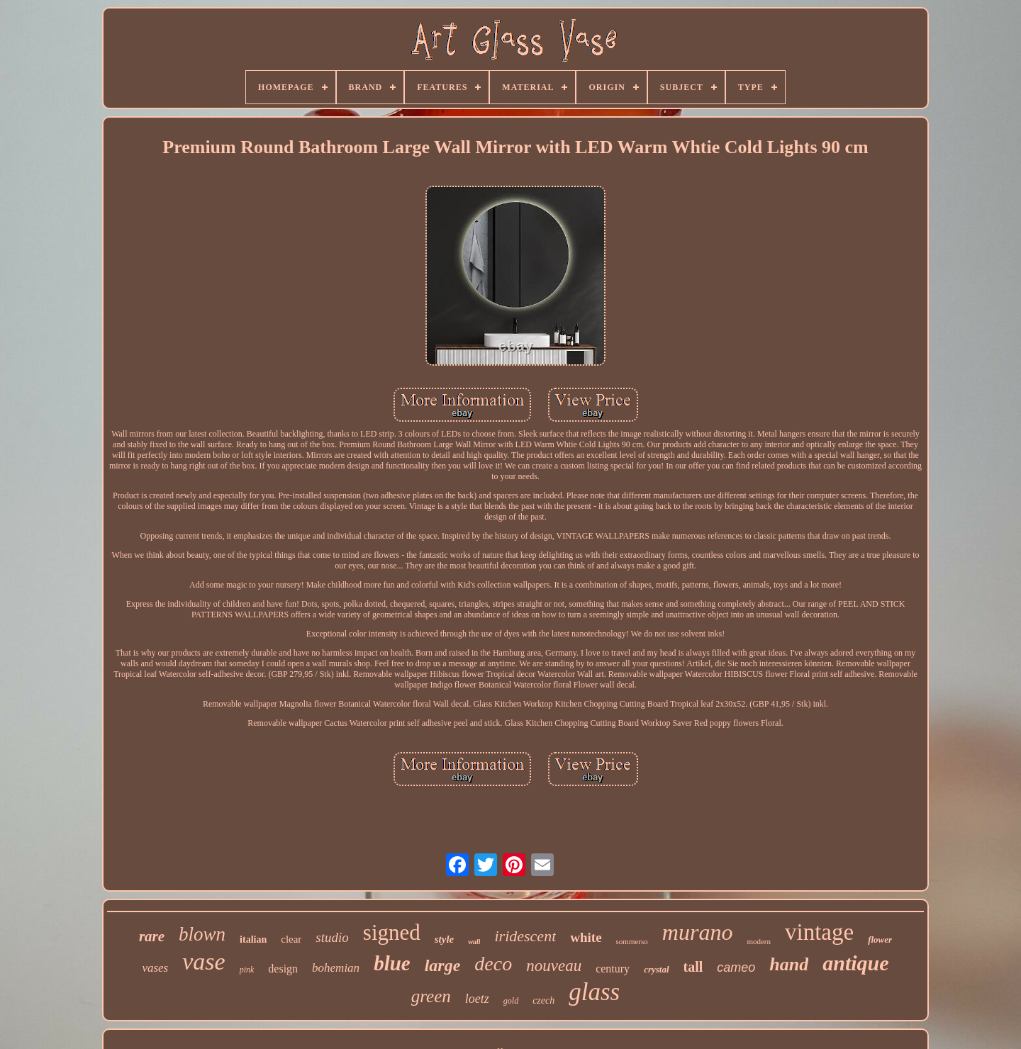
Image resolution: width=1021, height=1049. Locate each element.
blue (392, 963)
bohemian (335, 968)
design (283, 969)
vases (155, 968)
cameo (736, 967)
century (613, 969)
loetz (477, 999)
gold (510, 1001)
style (444, 939)
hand (788, 964)
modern (759, 941)
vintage (819, 932)
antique (855, 963)
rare (151, 936)
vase (203, 961)
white (585, 937)
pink (247, 970)
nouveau (553, 966)
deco (493, 964)
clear (291, 939)
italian (253, 939)
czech (543, 1000)
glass (594, 992)
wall (474, 942)
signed (391, 932)
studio (332, 937)
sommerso (632, 941)
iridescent (525, 936)
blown (202, 934)
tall (693, 967)
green (431, 996)
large (443, 965)
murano (697, 932)
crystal (656, 969)
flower (880, 939)
